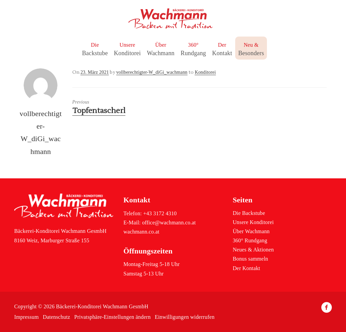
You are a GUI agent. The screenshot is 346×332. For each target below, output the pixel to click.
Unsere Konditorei (253, 222)
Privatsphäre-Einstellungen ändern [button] (112, 317)
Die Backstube (249, 213)
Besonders (251, 53)
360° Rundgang (250, 240)
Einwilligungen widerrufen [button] (185, 317)
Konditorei (127, 53)
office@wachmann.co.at (169, 222)
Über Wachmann (251, 231)
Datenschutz (56, 317)
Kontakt (222, 53)
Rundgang (193, 53)
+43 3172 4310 (160, 213)
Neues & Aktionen (253, 249)
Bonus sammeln (250, 259)
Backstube (95, 53)
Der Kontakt (246, 268)
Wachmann (161, 53)
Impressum (26, 317)
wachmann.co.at (141, 232)
